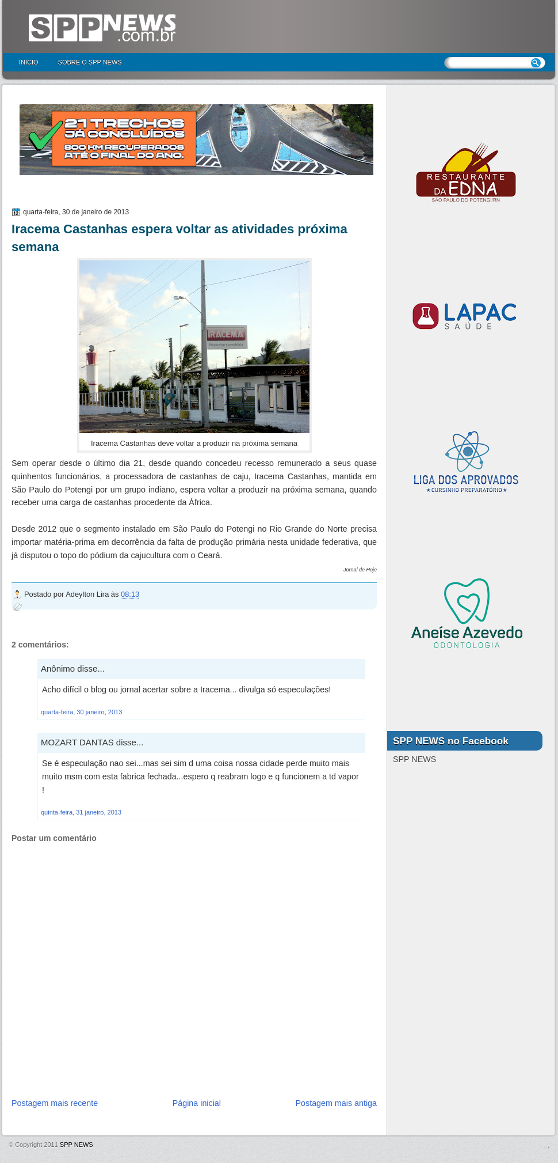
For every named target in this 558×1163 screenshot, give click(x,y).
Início (29, 62)
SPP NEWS (76, 1144)
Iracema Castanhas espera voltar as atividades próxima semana (179, 238)
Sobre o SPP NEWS (90, 62)
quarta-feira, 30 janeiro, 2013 (81, 712)
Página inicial (197, 1103)
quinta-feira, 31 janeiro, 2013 (81, 812)
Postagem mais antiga (336, 1103)
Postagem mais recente (55, 1103)
